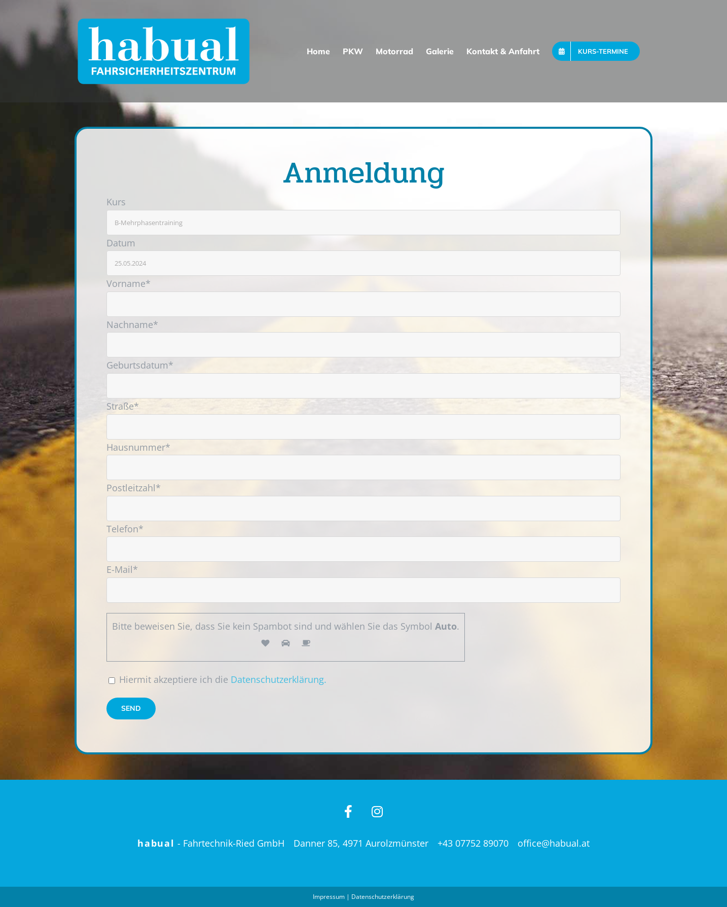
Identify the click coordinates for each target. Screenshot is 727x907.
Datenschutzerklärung (382, 896)
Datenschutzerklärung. (278, 679)
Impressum (329, 896)
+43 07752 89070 (473, 843)
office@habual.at (554, 843)
